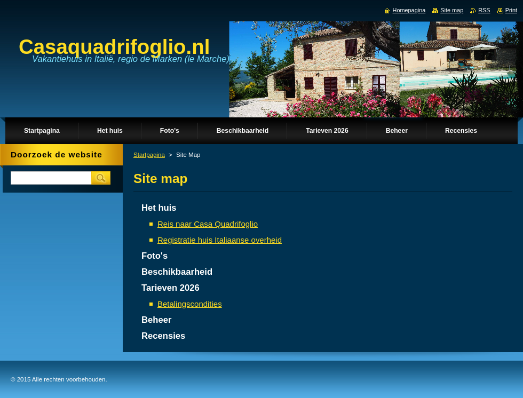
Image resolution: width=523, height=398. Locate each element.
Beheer (156, 320)
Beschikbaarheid (176, 272)
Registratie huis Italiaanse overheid (219, 239)
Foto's (154, 256)
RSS (484, 10)
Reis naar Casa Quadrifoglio (207, 223)
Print (511, 10)
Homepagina (409, 10)
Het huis (159, 208)
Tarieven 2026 (170, 288)
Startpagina (149, 155)
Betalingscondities (189, 303)
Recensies (163, 336)
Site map (451, 10)
